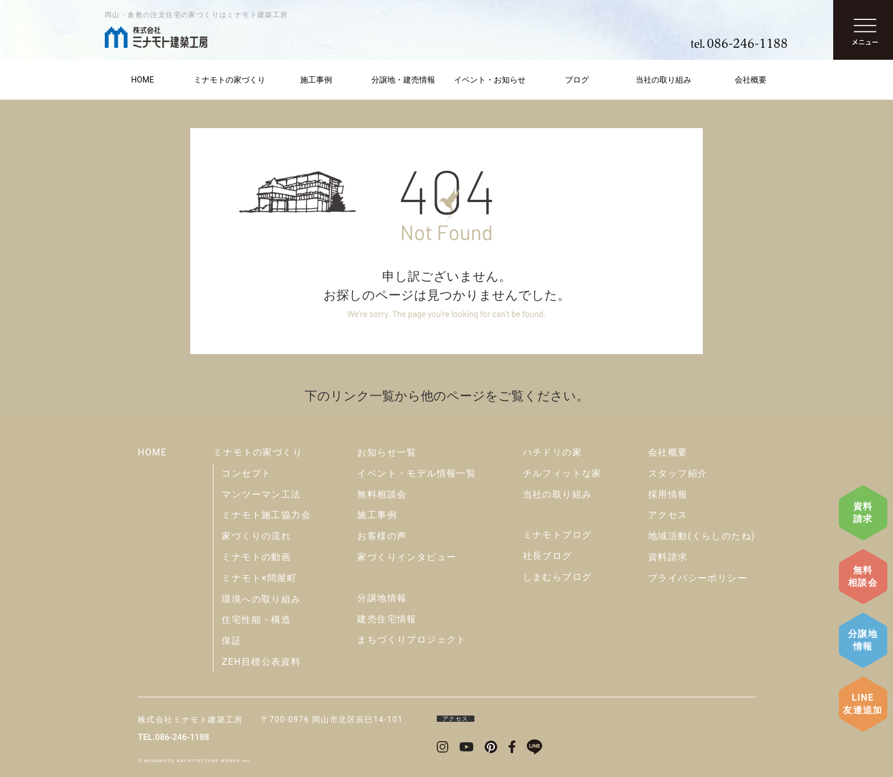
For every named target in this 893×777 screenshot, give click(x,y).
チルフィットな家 (562, 473)
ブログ (577, 79)
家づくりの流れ (256, 536)
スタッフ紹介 (677, 473)
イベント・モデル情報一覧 (416, 473)
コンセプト (246, 473)
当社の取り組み (663, 79)
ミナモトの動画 (256, 557)
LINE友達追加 (863, 704)
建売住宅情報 (386, 619)
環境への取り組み (261, 599)
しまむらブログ (557, 577)
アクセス (668, 514)
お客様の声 (382, 536)
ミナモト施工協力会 (266, 514)
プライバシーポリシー (697, 578)
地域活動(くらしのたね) (701, 536)
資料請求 (863, 512)
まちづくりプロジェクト (411, 639)
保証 (231, 640)
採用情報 (668, 494)
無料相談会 (863, 576)
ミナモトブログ (557, 534)
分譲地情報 (863, 640)
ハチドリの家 (552, 452)
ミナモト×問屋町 (259, 578)
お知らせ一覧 (386, 452)
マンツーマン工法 (261, 494)
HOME (142, 79)
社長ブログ (547, 555)
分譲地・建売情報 (403, 79)
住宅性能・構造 (256, 619)
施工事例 (316, 79)
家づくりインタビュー (406, 557)
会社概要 (751, 79)
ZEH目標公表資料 (261, 661)
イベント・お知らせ (490, 79)
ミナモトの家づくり (229, 79)
